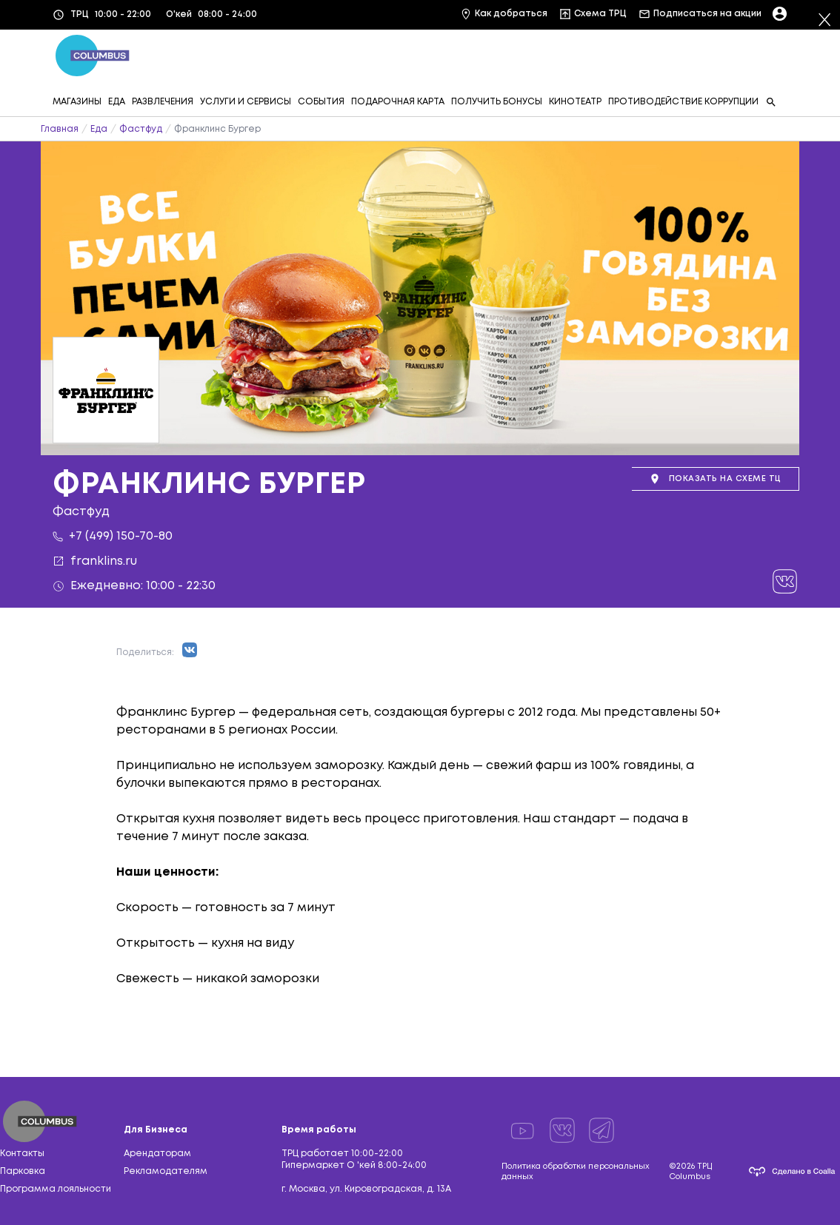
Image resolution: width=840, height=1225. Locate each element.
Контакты (22, 1154)
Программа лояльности (55, 1189)
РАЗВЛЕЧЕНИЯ (162, 102)
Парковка (22, 1171)
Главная (60, 129)
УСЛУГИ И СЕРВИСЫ (245, 102)
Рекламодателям (165, 1171)
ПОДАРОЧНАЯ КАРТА (397, 102)
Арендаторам (157, 1154)
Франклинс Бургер (217, 129)
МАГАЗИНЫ (77, 102)
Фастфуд (140, 129)
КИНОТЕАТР (575, 102)
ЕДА (116, 102)
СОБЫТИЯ (321, 102)
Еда (98, 129)
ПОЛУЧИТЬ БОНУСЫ (496, 102)
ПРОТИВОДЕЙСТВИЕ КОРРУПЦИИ (683, 102)
